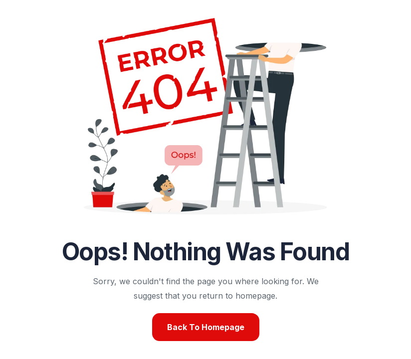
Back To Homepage (205, 327)
